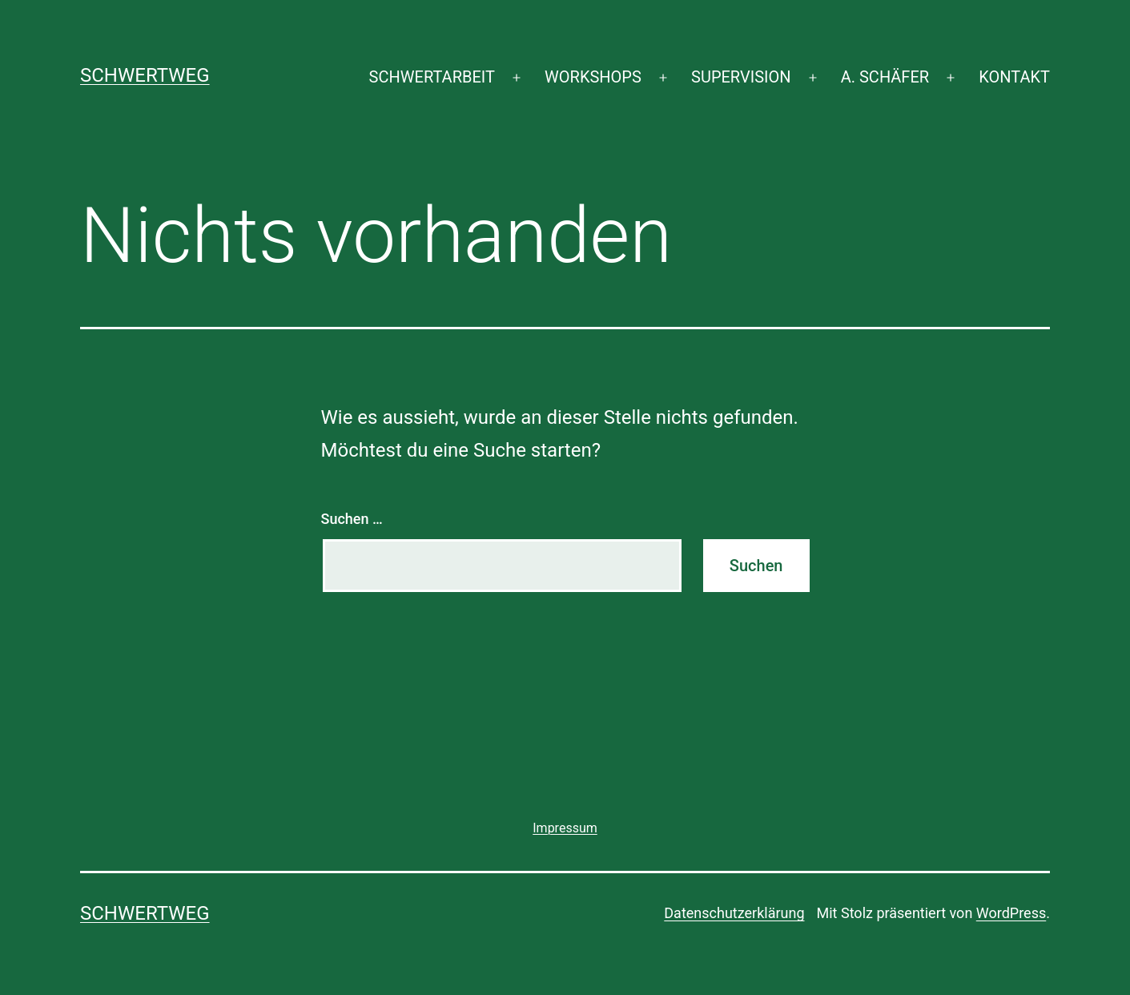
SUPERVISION (740, 77)
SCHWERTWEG (145, 75)
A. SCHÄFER (885, 77)
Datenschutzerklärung (734, 912)
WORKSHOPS (593, 77)
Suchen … (352, 518)
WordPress (1011, 912)
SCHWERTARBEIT (432, 77)
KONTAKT (1014, 77)
